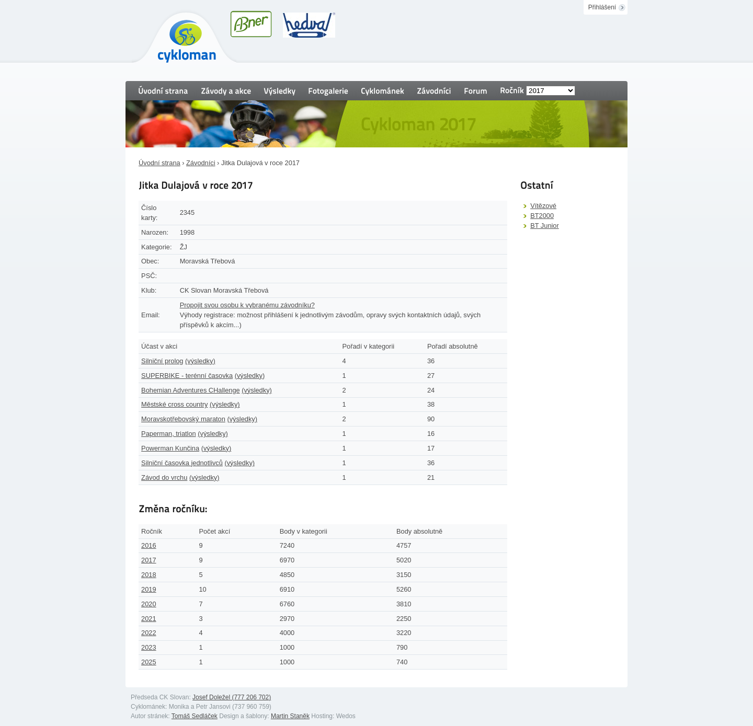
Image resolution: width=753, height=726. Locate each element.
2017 (148, 560)
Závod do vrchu (164, 477)
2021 (148, 619)
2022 (148, 633)
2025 (148, 662)
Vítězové (543, 206)
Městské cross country (174, 404)
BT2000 (542, 216)
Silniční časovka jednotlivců (182, 463)
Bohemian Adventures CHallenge (190, 390)
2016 (148, 545)
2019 (148, 589)
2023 (148, 647)
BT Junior (544, 225)
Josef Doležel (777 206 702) (231, 697)
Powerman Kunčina (170, 448)
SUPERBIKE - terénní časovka (187, 375)
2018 (148, 575)
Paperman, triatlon (168, 433)
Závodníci (200, 163)
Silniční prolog (162, 361)
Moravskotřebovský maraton (183, 419)
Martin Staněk (290, 716)
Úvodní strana (159, 163)
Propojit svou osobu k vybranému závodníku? (247, 305)
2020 (148, 604)
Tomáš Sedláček (195, 716)
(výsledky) (200, 361)
